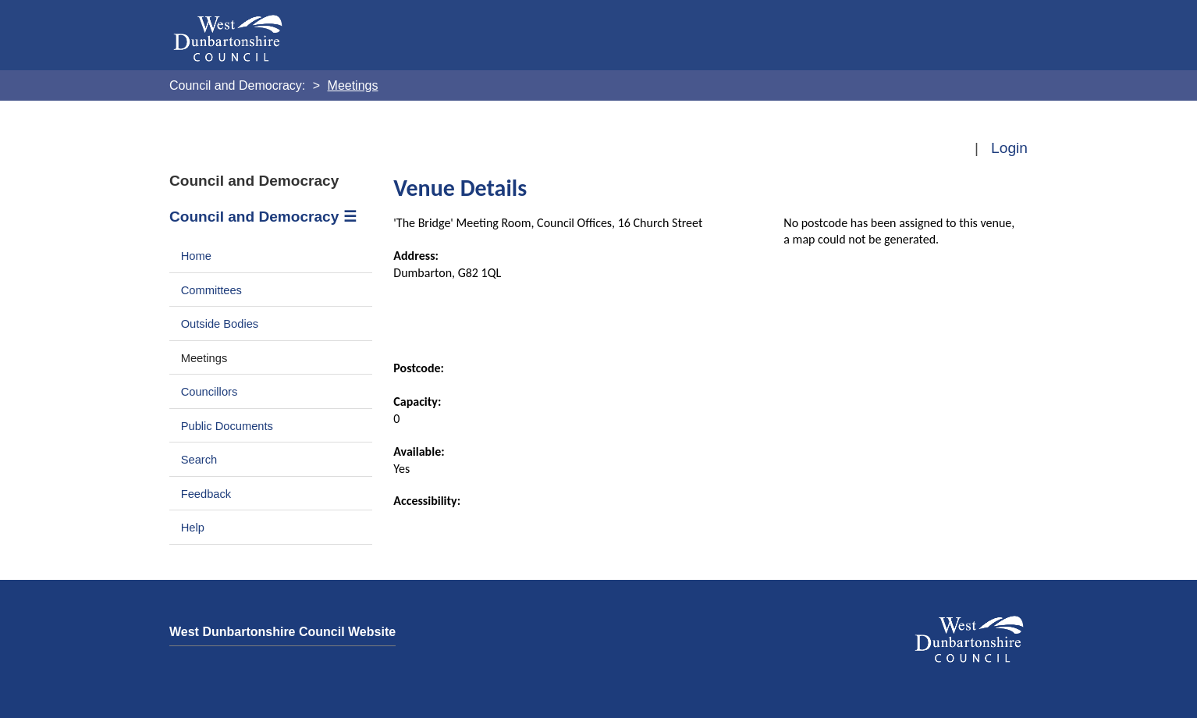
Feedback (206, 494)
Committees (211, 290)
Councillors (209, 392)
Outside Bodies (220, 324)
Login (1009, 148)
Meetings (204, 358)
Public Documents (227, 426)
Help (192, 527)
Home (196, 256)
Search (199, 459)
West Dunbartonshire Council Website (282, 631)
